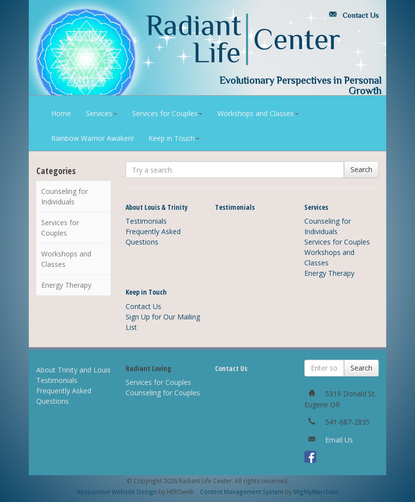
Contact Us (352, 15)
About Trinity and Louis (73, 370)
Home (61, 113)
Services (101, 113)
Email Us (339, 439)
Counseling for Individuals (64, 196)
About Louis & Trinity (157, 207)
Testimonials (146, 221)
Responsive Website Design (117, 492)
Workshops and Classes (258, 113)
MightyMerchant (316, 492)
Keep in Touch (174, 138)
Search (361, 169)
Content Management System (241, 492)
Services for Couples (167, 113)
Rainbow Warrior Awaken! (92, 138)
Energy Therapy (66, 285)
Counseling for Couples (163, 392)
